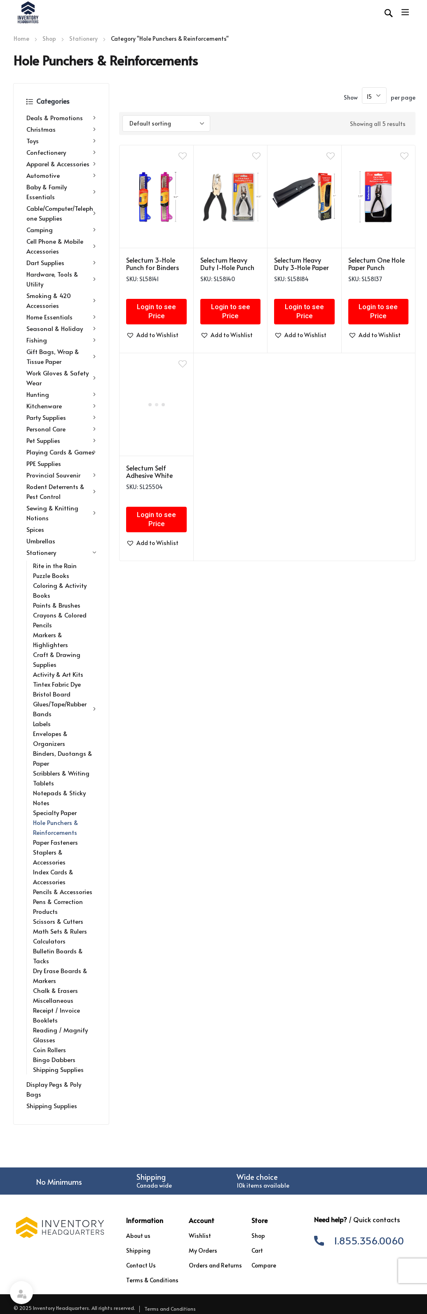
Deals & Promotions (61, 118)
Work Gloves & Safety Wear (61, 377)
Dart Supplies (61, 263)
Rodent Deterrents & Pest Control (61, 491)
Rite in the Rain (55, 565)
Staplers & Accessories (49, 857)
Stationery (83, 38)
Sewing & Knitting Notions (61, 512)
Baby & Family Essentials (61, 191)
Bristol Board (51, 694)
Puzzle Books (51, 575)
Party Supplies (61, 417)
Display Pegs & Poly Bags (53, 1089)
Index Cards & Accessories (53, 876)
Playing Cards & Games (61, 452)
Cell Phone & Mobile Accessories (61, 246)
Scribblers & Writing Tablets (61, 778)
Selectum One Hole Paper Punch (376, 263)
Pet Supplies (61, 440)
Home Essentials (61, 317)
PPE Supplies (43, 463)
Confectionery (61, 152)
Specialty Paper (55, 812)
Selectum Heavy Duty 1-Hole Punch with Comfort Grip (228, 267)
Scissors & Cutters (58, 921)
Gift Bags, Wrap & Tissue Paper (61, 356)
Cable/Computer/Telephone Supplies (61, 213)
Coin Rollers (49, 1049)
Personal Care (61, 429)
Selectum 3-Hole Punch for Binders (152, 263)
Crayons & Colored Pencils (60, 619)
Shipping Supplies (58, 1069)
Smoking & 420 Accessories (61, 300)
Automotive (61, 175)
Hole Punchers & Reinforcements (55, 827)
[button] (152, 335)
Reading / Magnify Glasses (60, 1034)
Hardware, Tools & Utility (61, 279)
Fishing (61, 340)
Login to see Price (156, 311)
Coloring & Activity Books (60, 590)
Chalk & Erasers (55, 990)
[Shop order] (166, 123)
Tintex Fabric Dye (57, 684)
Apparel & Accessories (61, 164)
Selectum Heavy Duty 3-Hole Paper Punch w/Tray (301, 267)
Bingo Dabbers (54, 1059)
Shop (49, 38)
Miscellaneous (53, 1000)
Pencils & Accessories (62, 891)
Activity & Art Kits (58, 674)
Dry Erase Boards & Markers (60, 975)
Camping (61, 230)
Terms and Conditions (170, 1308)
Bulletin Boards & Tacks (58, 955)
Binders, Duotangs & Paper (62, 758)
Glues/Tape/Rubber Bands (64, 708)
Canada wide (154, 1185)
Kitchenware (61, 406)
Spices (35, 529)
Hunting (61, 394)
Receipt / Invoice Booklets (56, 1015)
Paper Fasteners (55, 842)
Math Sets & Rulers (60, 931)
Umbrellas (40, 540)
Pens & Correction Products (58, 906)
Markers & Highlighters (50, 639)
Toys (61, 141)
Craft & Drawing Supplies (56, 659)
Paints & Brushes (56, 605)
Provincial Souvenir (61, 475)
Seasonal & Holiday (61, 328)
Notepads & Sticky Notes (59, 797)
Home (21, 38)
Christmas (61, 129)
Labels (42, 723)
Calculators (49, 941)
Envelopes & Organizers (50, 738)
